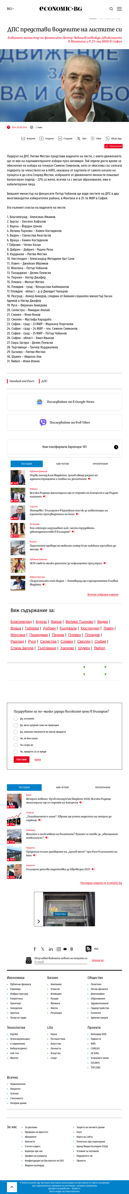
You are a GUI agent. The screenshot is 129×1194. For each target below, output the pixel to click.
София (100, 641)
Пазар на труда (18, 1017)
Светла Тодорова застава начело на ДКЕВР (67, 921)
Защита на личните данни (91, 1127)
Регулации (34, 524)
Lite (50, 1027)
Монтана (18, 635)
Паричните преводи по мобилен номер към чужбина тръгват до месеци (73, 547)
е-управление (17, 1043)
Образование (98, 998)
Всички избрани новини (103, 594)
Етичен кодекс (33, 1146)
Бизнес (52, 977)
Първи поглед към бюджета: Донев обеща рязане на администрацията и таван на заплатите (64, 477)
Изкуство (55, 1053)
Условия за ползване (88, 1151)
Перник (58, 635)
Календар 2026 (98, 1034)
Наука (54, 1034)
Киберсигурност (18, 1048)
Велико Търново (79, 622)
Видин (102, 622)
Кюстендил (90, 628)
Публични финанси (38, 471)
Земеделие (16, 1008)
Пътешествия (58, 1039)
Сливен (66, 641)
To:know (14, 1093)
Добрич (49, 628)
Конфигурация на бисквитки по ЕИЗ (44, 1160)
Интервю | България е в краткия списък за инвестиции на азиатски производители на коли (69, 512)
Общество (95, 977)
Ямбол (99, 648)
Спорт (54, 1058)
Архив (38, 759)
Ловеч (108, 628)
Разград (17, 641)
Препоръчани (100, 463)
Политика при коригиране (91, 1141)
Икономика (15, 977)
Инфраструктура (37, 577)
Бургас (41, 622)
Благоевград (21, 622)
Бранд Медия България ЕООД (92, 1146)
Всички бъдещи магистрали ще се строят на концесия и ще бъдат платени (74, 494)
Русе (32, 641)
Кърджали (68, 628)
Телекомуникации (20, 1039)
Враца (16, 628)
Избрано (33, 489)
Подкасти (96, 1039)
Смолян (83, 641)
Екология (96, 1012)
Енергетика (60, 914)
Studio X (76, 1188)
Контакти (30, 1141)
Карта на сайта (85, 1136)
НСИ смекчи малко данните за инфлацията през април (68, 563)
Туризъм (14, 1012)
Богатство (56, 1043)
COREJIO (95, 1048)
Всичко (12, 1077)
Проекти (94, 1027)
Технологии (16, 1027)
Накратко (30, 848)
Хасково (67, 648)
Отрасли (33, 506)
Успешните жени (100, 1058)
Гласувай (21, 759)
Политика (96, 984)
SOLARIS (95, 1062)
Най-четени (62, 463)
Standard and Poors (22, 381)
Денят (29, 795)
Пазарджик (38, 635)
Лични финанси (99, 989)
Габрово (32, 628)
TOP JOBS (95, 1067)
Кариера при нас (34, 1151)
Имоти (54, 1008)
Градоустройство (100, 1008)
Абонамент (31, 1136)
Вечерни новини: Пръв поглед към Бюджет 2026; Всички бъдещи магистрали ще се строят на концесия (68, 800)
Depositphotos (72, 1191)
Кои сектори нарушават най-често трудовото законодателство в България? (62, 529)
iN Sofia (95, 1053)
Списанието (16, 1098)
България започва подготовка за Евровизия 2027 (60, 869)
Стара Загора (22, 648)
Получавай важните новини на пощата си (61, 958)
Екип (79, 1132)
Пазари (54, 998)
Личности (56, 1048)
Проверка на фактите (36, 1132)
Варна (56, 622)
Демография (98, 993)
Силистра (48, 641)
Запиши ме (98, 960)
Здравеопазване (100, 1003)
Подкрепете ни (85, 1156)
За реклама (31, 1127)
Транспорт (15, 1003)
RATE (93, 1043)
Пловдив (92, 635)
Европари (15, 989)
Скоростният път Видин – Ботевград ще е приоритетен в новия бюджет (74, 582)
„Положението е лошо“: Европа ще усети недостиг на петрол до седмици (68, 818)
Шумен (84, 648)
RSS (91, 949)
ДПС (44, 381)
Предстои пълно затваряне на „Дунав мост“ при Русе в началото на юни (71, 853)
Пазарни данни (18, 1103)
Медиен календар (34, 1165)
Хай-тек (14, 1053)
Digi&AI (14, 1034)
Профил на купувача (36, 1156)
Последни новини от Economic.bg (101, 883)
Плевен (74, 635)
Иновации (56, 993)
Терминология (18, 1084)
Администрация (99, 1017)
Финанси (55, 1003)
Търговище (46, 648)
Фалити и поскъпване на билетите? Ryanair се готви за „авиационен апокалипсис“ (72, 835)
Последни (26, 463)
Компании (30, 830)
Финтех (33, 542)
